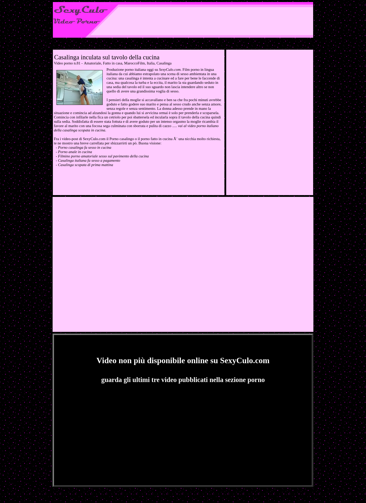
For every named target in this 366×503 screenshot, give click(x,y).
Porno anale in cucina (75, 152)
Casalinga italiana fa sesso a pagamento (89, 160)
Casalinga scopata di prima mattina (85, 165)
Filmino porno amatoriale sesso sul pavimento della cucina (103, 156)
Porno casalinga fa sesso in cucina (84, 147)
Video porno (63, 63)
